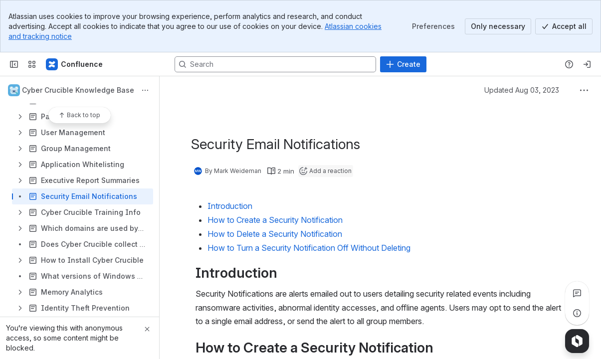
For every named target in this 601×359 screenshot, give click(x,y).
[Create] (403, 64)
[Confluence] (75, 64)
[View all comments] (577, 293)
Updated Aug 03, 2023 (521, 90)
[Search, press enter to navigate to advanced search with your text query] (275, 64)
